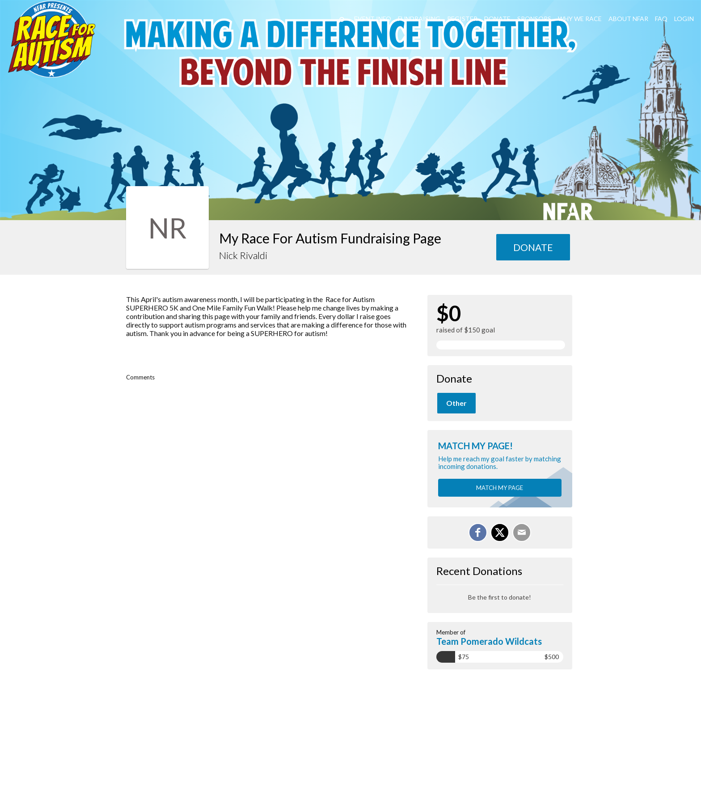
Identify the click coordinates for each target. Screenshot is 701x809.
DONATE (497, 18)
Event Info (372, 18)
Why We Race (580, 18)
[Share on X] (499, 532)
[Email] (521, 532)
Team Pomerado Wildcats (489, 641)
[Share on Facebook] (478, 532)
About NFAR (628, 18)
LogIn (684, 18)
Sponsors (534, 18)
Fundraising (419, 18)
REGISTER (462, 18)
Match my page (499, 487)
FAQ (661, 18)
